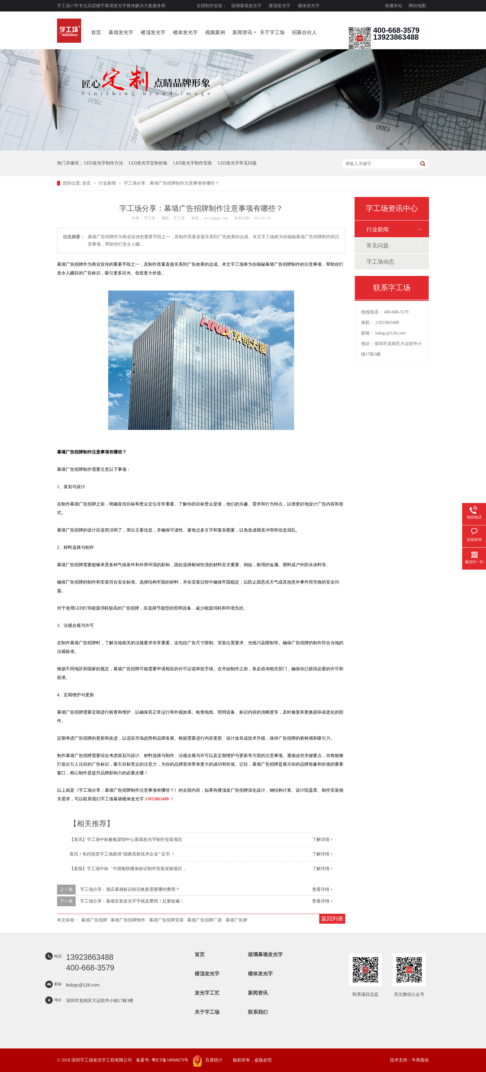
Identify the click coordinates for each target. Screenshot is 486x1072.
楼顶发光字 (279, 5)
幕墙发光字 (120, 32)
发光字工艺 (207, 992)
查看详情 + (322, 889)
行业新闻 (108, 183)
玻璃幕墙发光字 (246, 5)
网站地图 (417, 5)
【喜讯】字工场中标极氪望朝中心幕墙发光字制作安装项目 (125, 839)
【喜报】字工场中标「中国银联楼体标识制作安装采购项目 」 (128, 868)
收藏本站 (393, 5)
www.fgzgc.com (215, 218)
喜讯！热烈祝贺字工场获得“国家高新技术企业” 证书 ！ (122, 854)
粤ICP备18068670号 (170, 1060)
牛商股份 (420, 1060)
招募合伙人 (304, 32)
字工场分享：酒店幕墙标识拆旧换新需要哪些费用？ (130, 889)
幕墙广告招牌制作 (128, 920)
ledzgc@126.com (390, 333)
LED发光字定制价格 (148, 163)
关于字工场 (272, 32)
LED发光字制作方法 (103, 163)
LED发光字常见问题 (237, 163)
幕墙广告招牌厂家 (204, 920)
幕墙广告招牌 (94, 920)
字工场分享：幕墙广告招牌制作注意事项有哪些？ (171, 183)
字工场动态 (380, 262)
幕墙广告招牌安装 (166, 920)
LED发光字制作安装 (192, 163)
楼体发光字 (309, 5)
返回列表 (332, 919)
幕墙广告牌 (236, 920)
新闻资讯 (242, 32)
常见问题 (377, 246)
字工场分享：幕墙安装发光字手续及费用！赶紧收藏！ (132, 901)
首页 (96, 32)
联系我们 (258, 1012)
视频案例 (215, 32)
